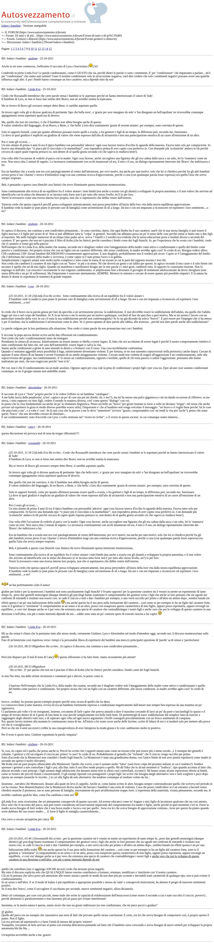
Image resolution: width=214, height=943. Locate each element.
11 (35, 48)
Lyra (31, 286)
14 (46, 48)
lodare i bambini (11, 25)
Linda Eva (34, 89)
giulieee (33, 58)
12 (39, 48)
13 (42, 48)
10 (32, 48)
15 (50, 48)
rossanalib (34, 443)
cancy (31, 426)
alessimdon (34, 387)
